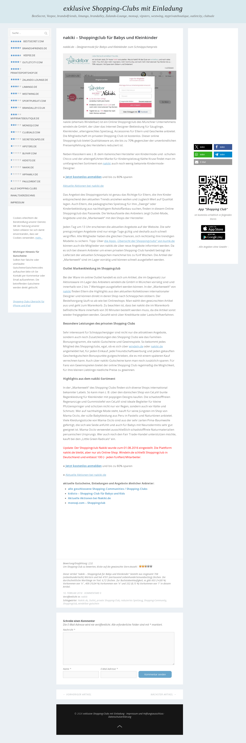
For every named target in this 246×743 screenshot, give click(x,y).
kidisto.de (22, 160)
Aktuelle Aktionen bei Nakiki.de (89, 498)
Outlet (92, 600)
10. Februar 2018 (72, 593)
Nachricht (69, 629)
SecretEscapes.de (27, 139)
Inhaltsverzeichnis (22, 195)
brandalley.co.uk (27, 107)
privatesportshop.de (24, 71)
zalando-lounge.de (29, 79)
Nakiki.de (83, 600)
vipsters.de (23, 146)
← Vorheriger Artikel (77, 697)
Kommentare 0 (92, 593)
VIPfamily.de (24, 174)
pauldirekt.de (25, 181)
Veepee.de (22, 55)
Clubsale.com (25, 132)
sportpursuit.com (28, 100)
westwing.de (24, 93)
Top (119, 729)
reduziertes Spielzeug (132, 600)
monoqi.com (24, 125)
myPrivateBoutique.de (24, 116)
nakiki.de (22, 167)
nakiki (84, 596)
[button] (203, 147)
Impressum (17, 202)
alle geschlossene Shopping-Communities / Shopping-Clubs (107, 489)
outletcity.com (26, 62)
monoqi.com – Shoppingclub (86, 503)
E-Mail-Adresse (109, 672)
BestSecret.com (27, 41)
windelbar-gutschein (88, 603)
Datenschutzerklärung (119, 719)
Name (67, 672)
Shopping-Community (155, 600)
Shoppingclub (70, 603)
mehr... (38, 237)
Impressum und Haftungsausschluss (145, 716)
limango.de (23, 86)
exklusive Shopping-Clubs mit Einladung (123, 8)
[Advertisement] (119, 532)
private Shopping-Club (108, 600)
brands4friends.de (28, 48)
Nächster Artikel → (163, 697)
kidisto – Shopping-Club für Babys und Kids (96, 493)
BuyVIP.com (23, 153)
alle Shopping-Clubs (23, 188)
